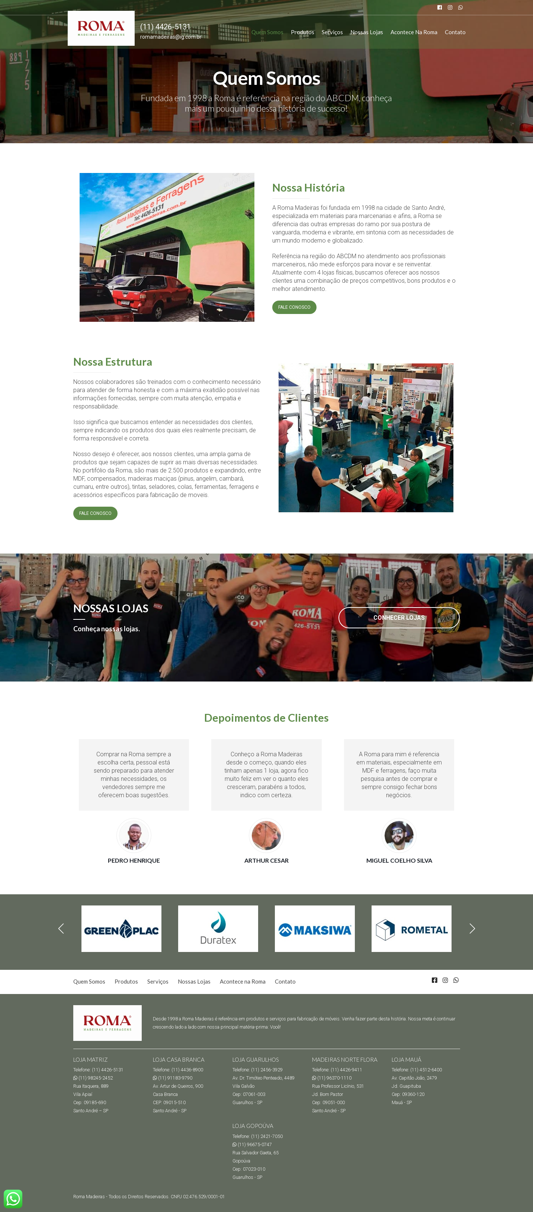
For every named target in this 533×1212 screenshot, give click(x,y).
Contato (455, 32)
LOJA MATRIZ (90, 1059)
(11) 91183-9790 (172, 1078)
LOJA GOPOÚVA (252, 1125)
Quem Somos (267, 32)
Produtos (302, 32)
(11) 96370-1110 (331, 1078)
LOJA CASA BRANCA (179, 1059)
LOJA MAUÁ (406, 1059)
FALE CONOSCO (294, 307)
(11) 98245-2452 (93, 1078)
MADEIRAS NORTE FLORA (345, 1059)
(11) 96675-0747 (252, 1144)
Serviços (332, 32)
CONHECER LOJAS (399, 617)
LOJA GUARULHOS (255, 1059)
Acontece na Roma (414, 32)
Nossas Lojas (366, 32)
